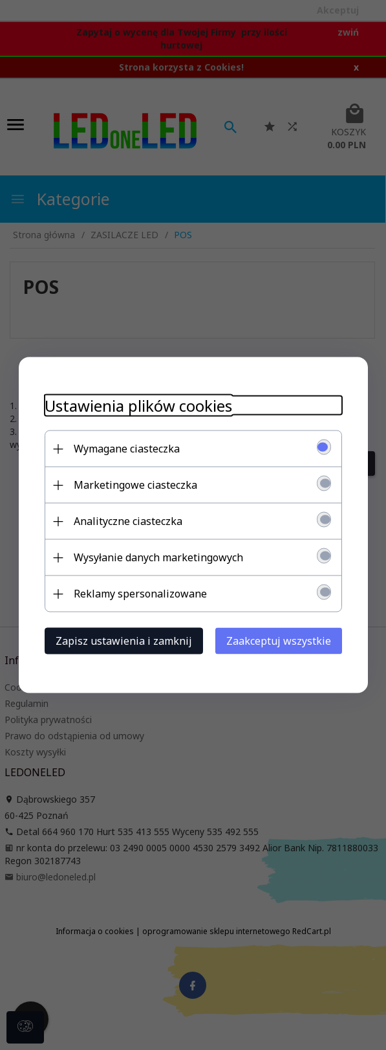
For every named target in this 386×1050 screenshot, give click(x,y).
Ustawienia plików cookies (138, 405)
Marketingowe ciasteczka (135, 485)
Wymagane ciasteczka (127, 448)
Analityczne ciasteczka (128, 521)
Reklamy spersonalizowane (140, 593)
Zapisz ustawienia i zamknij (124, 641)
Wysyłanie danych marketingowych (158, 557)
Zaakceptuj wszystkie (278, 641)
